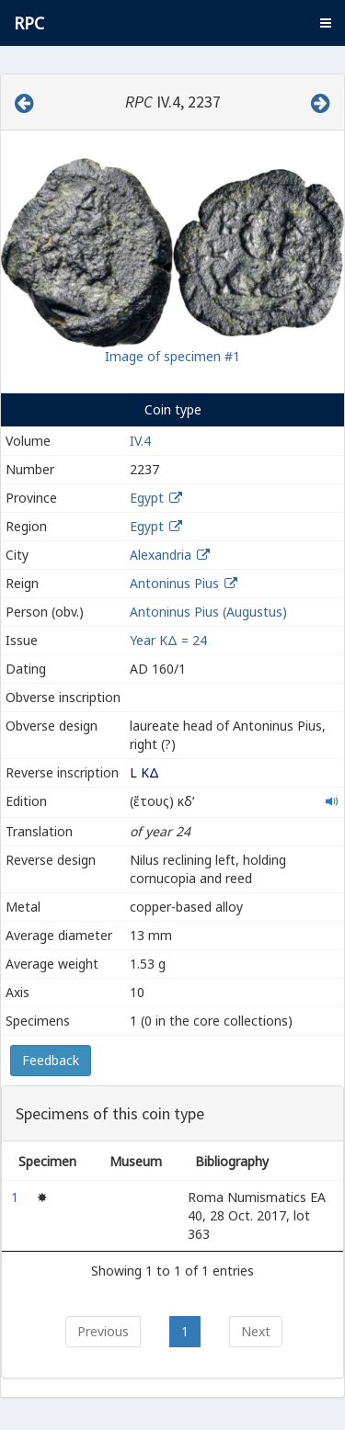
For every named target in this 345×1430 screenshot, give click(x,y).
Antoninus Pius (174, 583)
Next (255, 1331)
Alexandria (160, 554)
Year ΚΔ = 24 (168, 640)
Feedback (50, 1060)
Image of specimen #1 (172, 356)
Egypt (147, 497)
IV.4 (140, 440)
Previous (103, 1331)
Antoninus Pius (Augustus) (208, 611)
